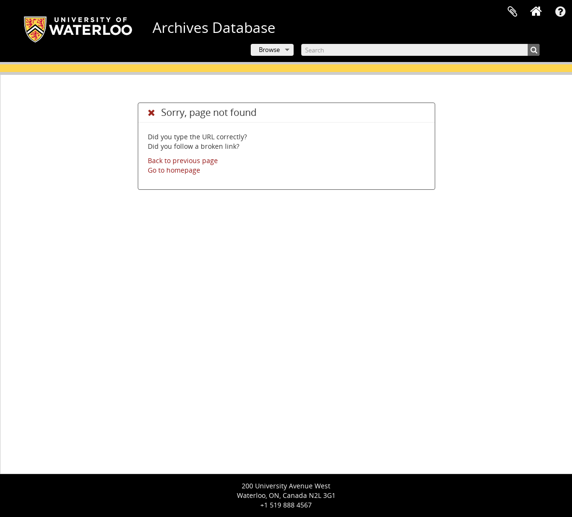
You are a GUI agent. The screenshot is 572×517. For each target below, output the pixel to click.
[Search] (420, 50)
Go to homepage (174, 170)
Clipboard (512, 12)
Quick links (560, 12)
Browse (269, 49)
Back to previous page (183, 160)
